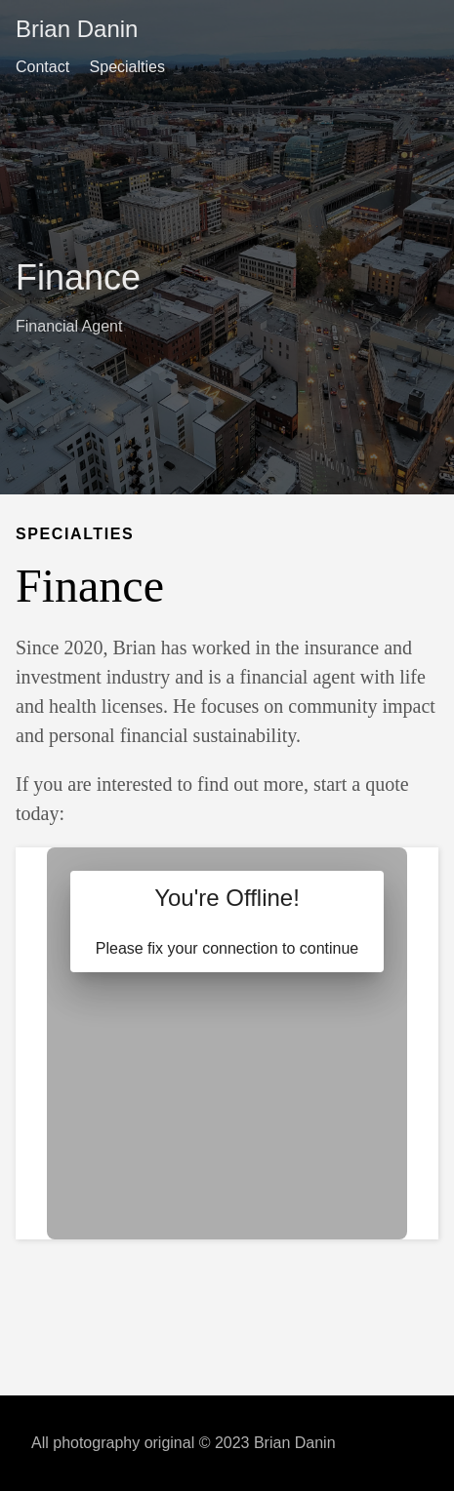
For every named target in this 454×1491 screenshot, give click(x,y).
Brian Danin (77, 29)
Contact (42, 67)
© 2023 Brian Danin (267, 1442)
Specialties (127, 67)
